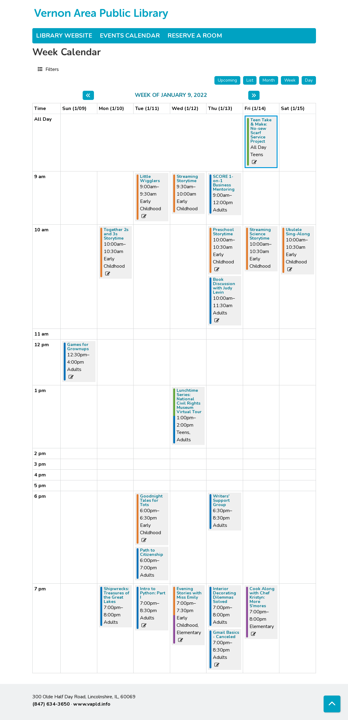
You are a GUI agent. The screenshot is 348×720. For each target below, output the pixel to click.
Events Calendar (130, 35)
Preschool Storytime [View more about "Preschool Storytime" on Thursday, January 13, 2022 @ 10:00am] (223, 232)
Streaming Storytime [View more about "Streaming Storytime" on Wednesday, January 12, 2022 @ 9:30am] (187, 178)
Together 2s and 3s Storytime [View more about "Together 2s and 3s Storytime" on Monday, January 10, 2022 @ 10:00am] (116, 234)
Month (269, 80)
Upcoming (227, 80)
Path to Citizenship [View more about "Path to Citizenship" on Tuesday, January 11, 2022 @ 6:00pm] (151, 552)
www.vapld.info (91, 704)
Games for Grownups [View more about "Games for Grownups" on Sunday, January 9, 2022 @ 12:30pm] (78, 347)
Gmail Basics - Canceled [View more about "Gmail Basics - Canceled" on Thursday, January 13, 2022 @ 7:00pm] (226, 634)
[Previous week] (88, 95)
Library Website (64, 35)
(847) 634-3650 (51, 704)
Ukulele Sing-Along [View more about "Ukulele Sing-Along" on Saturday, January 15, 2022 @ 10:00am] (298, 232)
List (249, 80)
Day (309, 80)
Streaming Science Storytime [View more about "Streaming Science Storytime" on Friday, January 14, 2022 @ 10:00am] (260, 234)
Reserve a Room (194, 35)
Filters (51, 69)
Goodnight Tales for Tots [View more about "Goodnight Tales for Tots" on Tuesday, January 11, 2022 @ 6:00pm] (151, 500)
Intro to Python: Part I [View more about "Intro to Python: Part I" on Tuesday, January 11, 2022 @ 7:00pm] (152, 593)
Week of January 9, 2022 (171, 95)
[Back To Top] (332, 704)
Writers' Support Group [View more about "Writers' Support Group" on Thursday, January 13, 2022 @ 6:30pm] (221, 500)
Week (290, 80)
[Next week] (254, 95)
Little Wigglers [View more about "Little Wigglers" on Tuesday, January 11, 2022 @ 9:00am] (150, 178)
